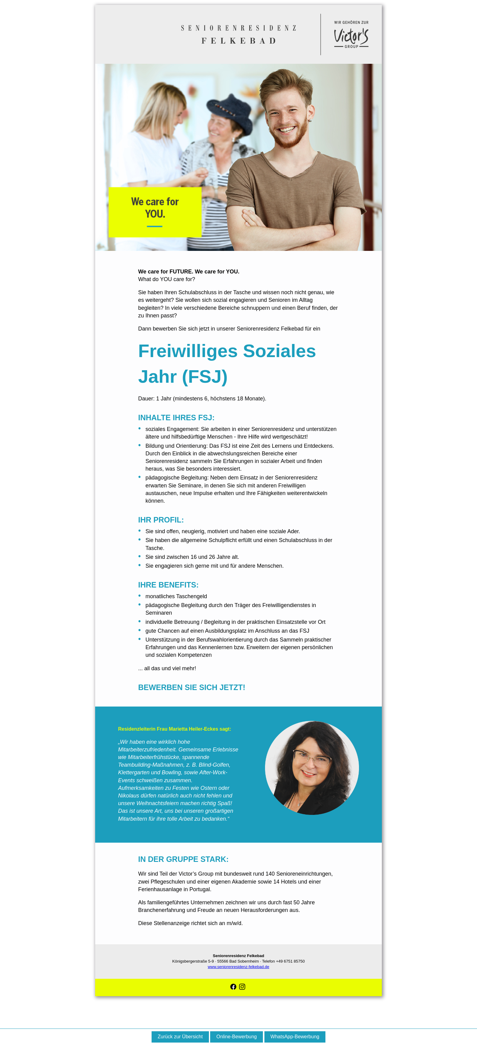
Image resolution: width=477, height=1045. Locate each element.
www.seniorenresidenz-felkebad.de (238, 966)
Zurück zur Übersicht (180, 1036)
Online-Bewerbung (236, 1036)
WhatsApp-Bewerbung (295, 1036)
